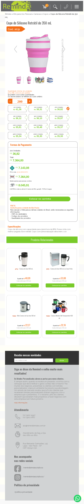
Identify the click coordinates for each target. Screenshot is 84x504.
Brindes (8, 14)
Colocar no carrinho (40, 199)
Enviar (62, 360)
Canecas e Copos (41, 14)
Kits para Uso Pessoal (22, 14)
